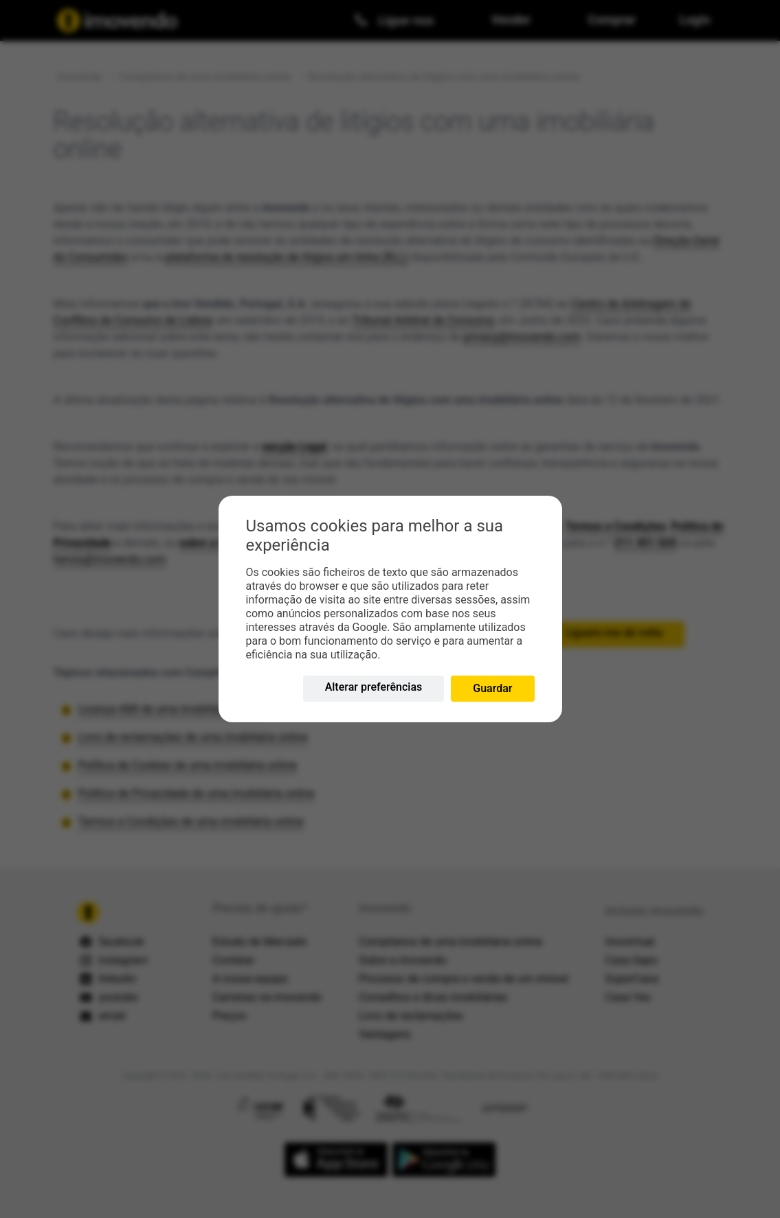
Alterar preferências (374, 686)
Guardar (492, 688)
